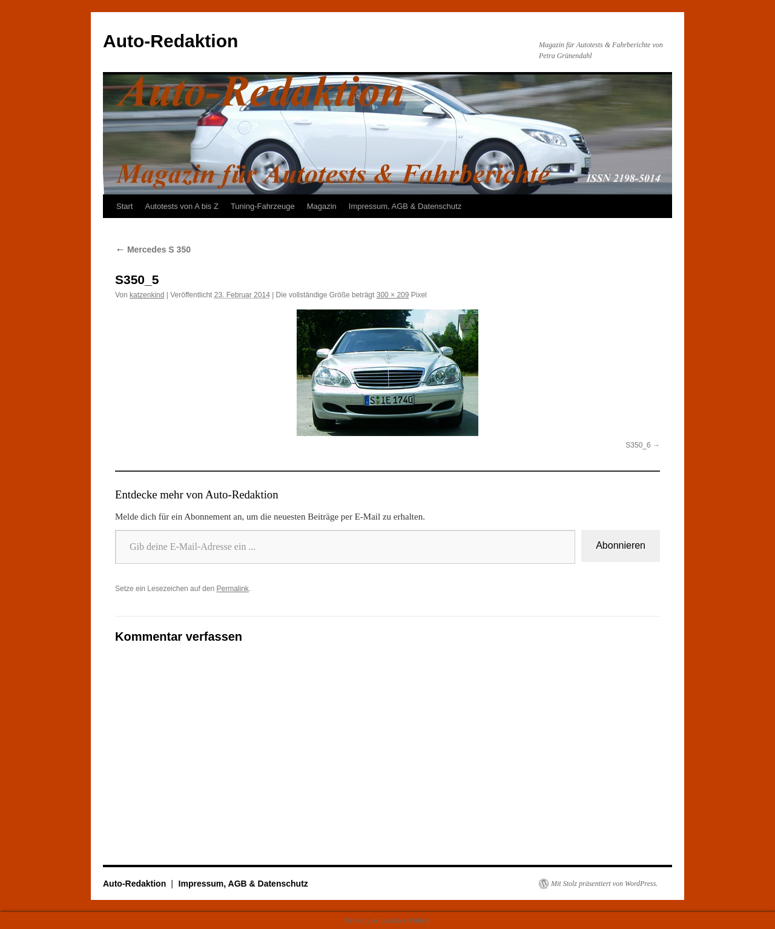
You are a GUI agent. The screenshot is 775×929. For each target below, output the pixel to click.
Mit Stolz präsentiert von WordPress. (604, 883)
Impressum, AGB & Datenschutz (405, 206)
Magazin (322, 206)
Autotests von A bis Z (181, 206)
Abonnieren (620, 545)
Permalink (232, 588)
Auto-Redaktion (170, 41)
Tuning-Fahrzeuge (263, 206)
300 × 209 (393, 295)
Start (124, 206)
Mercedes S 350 (153, 249)
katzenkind (147, 295)
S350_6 (637, 445)
